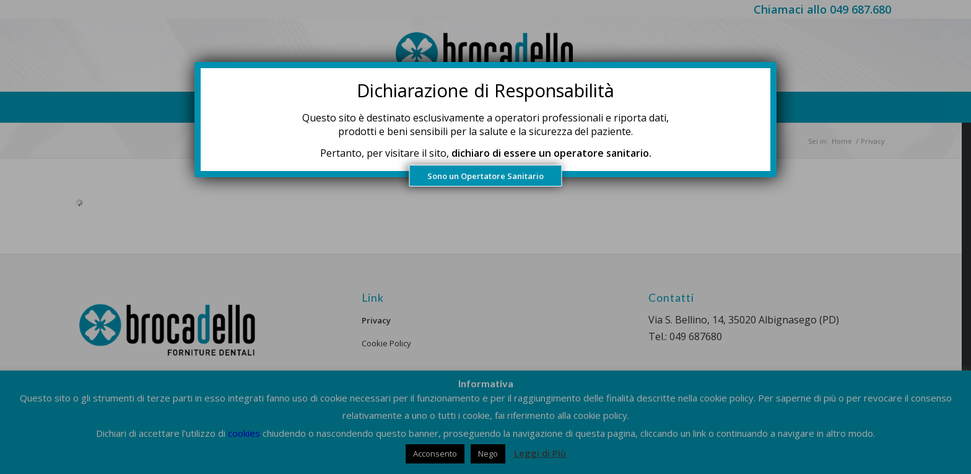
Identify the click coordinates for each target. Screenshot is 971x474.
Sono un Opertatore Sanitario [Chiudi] (485, 176)
